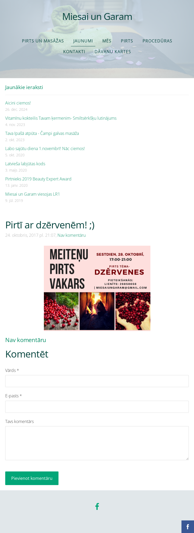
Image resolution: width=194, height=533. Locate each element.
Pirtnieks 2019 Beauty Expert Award (38, 179)
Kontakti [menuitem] (74, 51)
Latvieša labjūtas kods (25, 164)
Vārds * (12, 370)
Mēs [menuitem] (106, 41)
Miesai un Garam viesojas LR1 (32, 194)
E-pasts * (13, 396)
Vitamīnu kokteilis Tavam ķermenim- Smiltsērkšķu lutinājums (60, 118)
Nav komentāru (71, 235)
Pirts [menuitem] (127, 41)
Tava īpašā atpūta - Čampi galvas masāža (42, 133)
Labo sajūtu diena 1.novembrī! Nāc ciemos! (45, 148)
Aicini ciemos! (18, 103)
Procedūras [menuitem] (157, 41)
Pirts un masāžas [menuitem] (43, 41)
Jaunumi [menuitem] (83, 41)
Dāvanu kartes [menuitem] (113, 51)
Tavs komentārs (19, 421)
